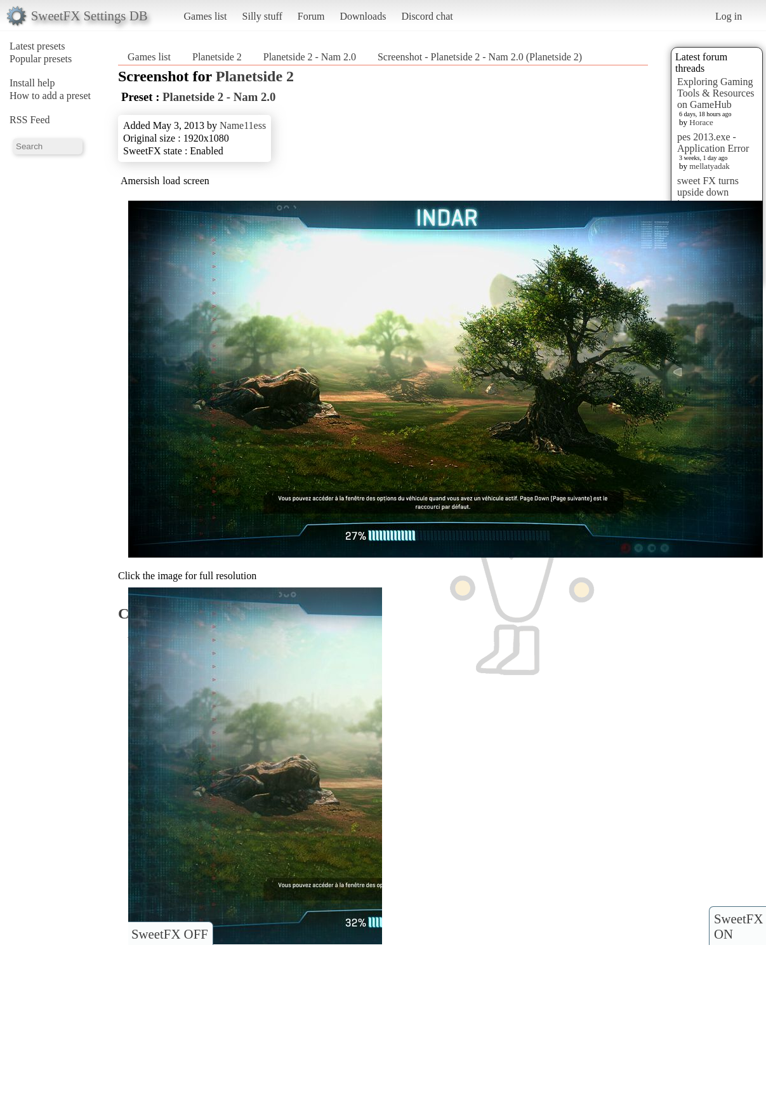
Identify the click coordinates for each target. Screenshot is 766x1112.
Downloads (363, 16)
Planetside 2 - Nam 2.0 (309, 56)
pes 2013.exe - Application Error (713, 142)
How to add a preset (50, 95)
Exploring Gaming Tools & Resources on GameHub (716, 93)
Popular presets (41, 58)
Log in (728, 16)
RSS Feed (30, 119)
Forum (311, 16)
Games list (205, 16)
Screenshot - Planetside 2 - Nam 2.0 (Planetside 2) (480, 56)
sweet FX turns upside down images (708, 192)
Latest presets (37, 46)
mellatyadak (709, 166)
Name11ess (243, 125)
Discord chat (426, 16)
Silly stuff (262, 16)
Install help (32, 82)
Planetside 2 (217, 56)
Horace (701, 122)
